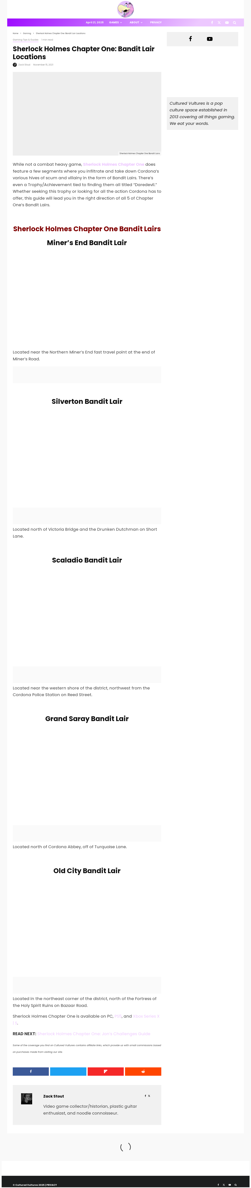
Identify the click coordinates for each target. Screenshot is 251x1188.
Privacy (156, 22)
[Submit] (143, 1072)
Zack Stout (24, 64)
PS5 (118, 1017)
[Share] (30, 1072)
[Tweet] (68, 1072)
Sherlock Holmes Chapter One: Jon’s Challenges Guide (94, 1034)
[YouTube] (227, 22)
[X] (219, 22)
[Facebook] (212, 22)
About (134, 22)
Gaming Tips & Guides (25, 39)
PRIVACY (51, 1185)
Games (114, 22)
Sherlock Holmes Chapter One (114, 164)
